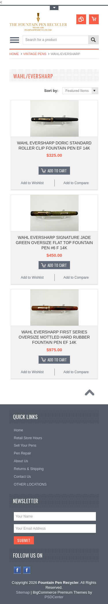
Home (14, 54)
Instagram (27, 570)
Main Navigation (15, 40)
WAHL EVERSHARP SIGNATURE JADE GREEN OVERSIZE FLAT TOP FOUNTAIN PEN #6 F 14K (54, 242)
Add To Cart (57, 170)
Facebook (17, 570)
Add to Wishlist (32, 183)
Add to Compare (75, 183)
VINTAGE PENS (34, 54)
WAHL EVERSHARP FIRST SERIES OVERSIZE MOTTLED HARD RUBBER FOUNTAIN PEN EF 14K (54, 337)
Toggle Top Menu (54, 8)
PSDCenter (54, 597)
